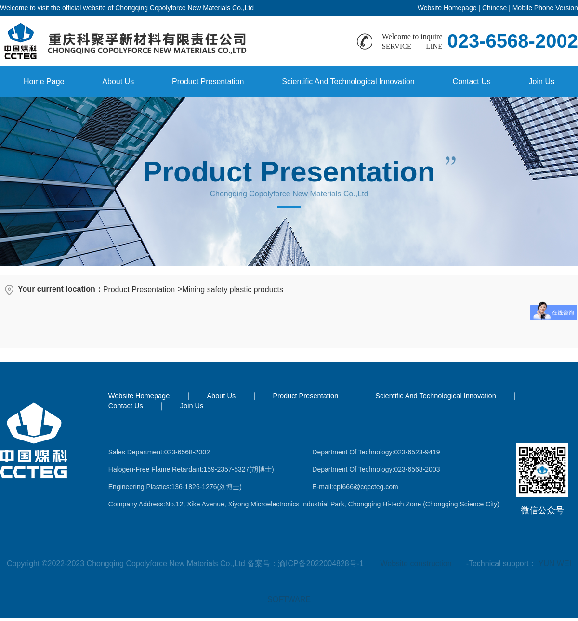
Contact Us (472, 82)
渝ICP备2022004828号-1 (321, 563)
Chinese (494, 8)
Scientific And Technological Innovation (348, 82)
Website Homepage (447, 8)
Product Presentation (208, 82)
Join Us (541, 82)
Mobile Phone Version (545, 8)
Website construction (415, 563)
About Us (118, 82)
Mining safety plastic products (232, 289)
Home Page (44, 82)
